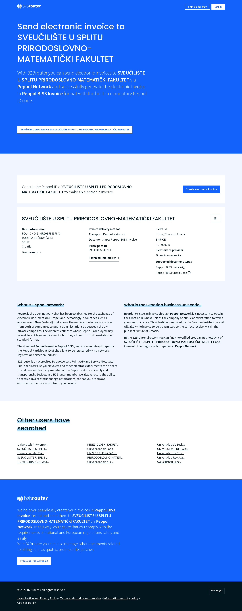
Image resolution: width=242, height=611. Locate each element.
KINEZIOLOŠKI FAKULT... (103, 444)
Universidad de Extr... (170, 453)
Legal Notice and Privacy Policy (37, 598)
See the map (30, 252)
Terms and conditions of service (80, 598)
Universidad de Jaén (100, 449)
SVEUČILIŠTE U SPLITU (32, 457)
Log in (218, 6)
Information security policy (120, 598)
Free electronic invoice (34, 561)
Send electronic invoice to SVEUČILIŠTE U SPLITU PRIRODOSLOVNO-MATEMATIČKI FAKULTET (74, 129)
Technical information (102, 257)
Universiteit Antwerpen (32, 444)
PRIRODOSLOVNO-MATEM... (105, 457)
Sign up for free (197, 6)
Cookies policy (26, 603)
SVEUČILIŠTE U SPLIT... (32, 449)
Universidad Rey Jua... (171, 457)
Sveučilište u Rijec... (169, 462)
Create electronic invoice (201, 189)
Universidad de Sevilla (171, 444)
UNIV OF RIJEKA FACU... (102, 453)
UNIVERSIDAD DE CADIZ (172, 449)
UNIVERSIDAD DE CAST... (33, 462)
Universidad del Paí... (30, 453)
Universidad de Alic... (100, 462)
